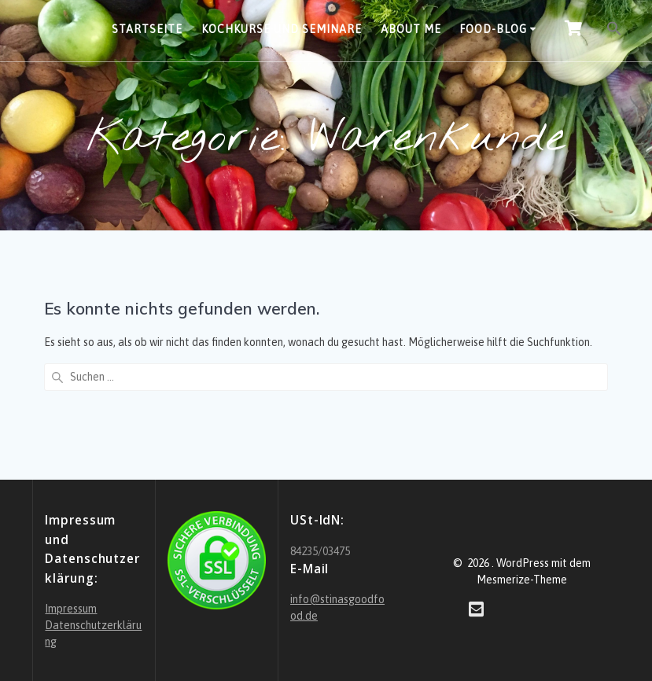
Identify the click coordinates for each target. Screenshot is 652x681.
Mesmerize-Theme (522, 579)
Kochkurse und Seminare (281, 29)
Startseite (147, 29)
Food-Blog (493, 29)
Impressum (71, 608)
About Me (411, 29)
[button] (614, 30)
